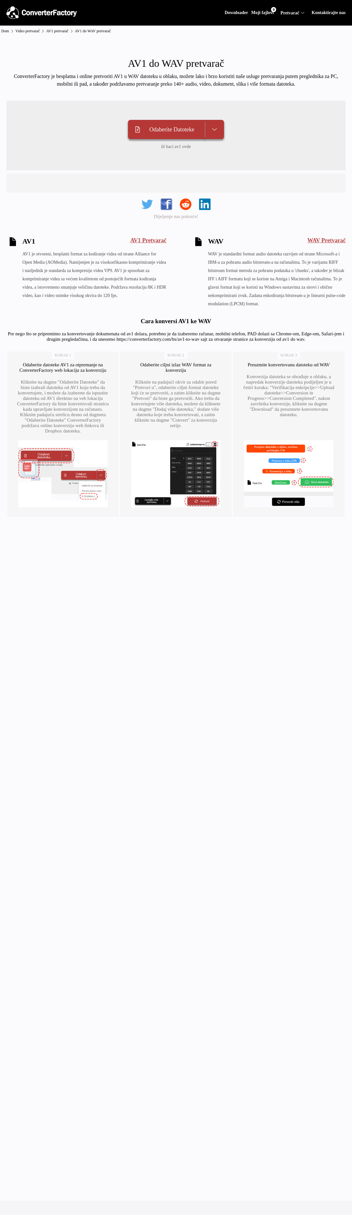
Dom (5, 31)
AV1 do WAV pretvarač (93, 31)
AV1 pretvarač (57, 31)
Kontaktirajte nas (329, 12)
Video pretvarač (27, 31)
